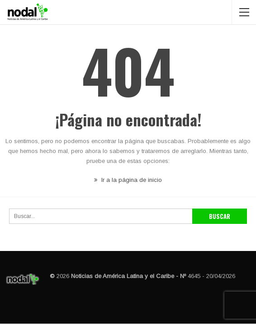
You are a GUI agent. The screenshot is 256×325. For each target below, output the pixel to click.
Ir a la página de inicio (128, 179)
